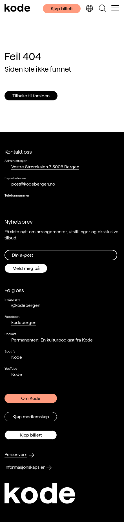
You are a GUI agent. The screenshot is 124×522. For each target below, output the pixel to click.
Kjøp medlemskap (30, 416)
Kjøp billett (62, 8)
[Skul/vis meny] (115, 8)
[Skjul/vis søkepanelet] (102, 8)
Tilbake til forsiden (31, 95)
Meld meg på (25, 268)
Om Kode (30, 398)
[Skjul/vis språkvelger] (89, 8)
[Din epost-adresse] (61, 255)
